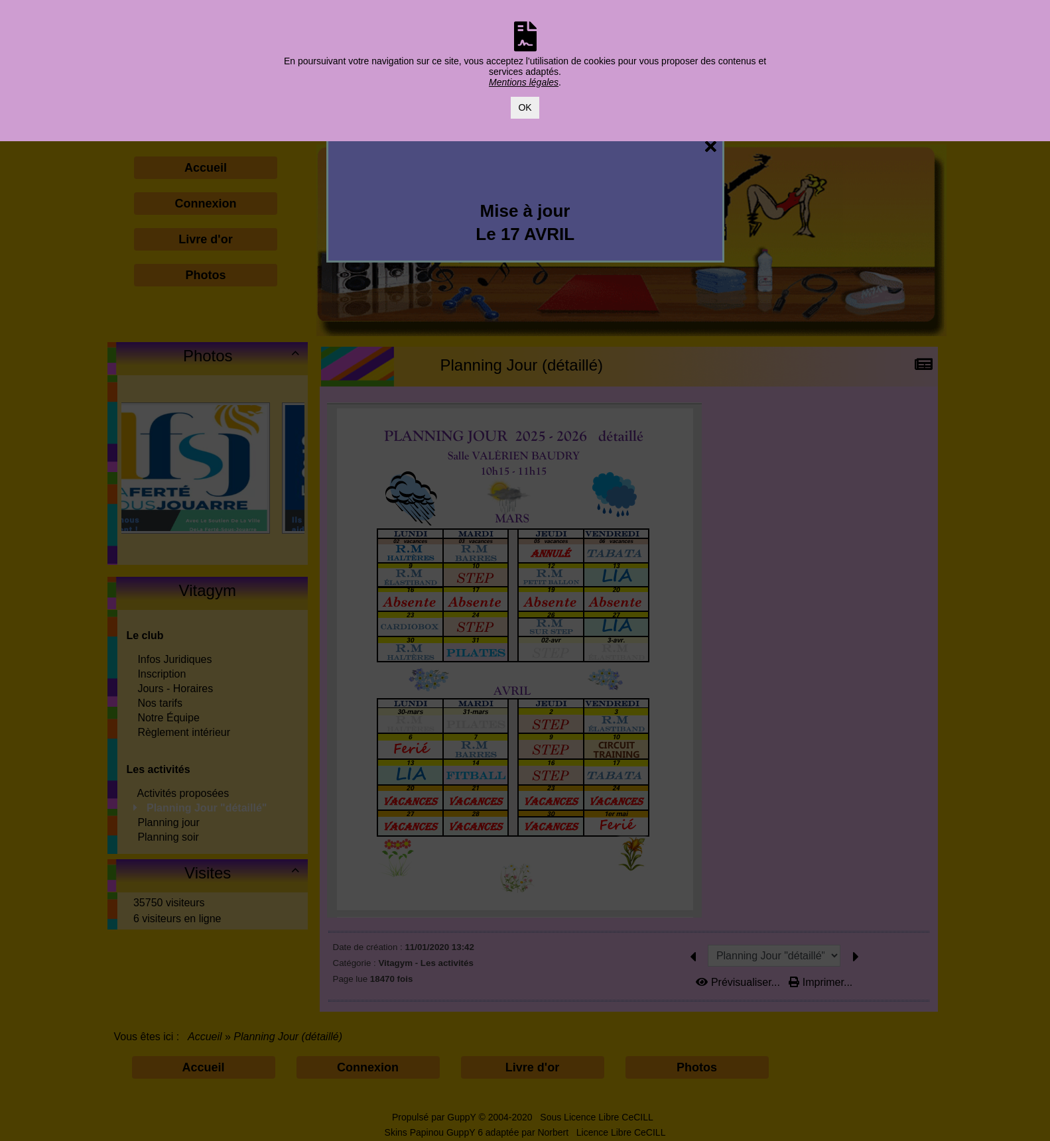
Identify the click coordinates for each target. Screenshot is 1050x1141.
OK (524, 107)
